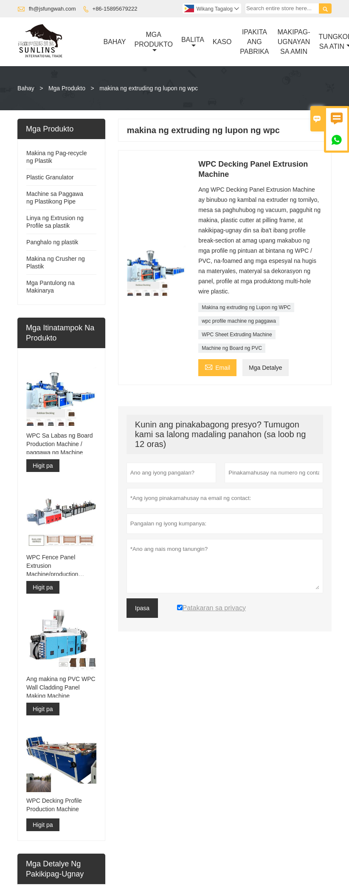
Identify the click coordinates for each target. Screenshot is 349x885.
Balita (192, 42)
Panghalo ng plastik (52, 242)
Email (217, 366)
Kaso (222, 41)
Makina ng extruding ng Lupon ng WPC (246, 307)
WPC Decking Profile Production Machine (54, 804)
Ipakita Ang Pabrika (254, 41)
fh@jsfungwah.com (52, 9)
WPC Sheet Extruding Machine (237, 335)
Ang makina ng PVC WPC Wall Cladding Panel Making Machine (61, 687)
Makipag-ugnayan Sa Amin (294, 41)
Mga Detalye (265, 367)
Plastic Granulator (49, 177)
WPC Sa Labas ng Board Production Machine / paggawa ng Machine (59, 444)
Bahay (114, 41)
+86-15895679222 (115, 9)
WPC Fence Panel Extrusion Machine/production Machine (52, 566)
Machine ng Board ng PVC (232, 348)
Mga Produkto (154, 42)
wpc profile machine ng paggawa (239, 321)
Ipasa (142, 608)
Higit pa (43, 465)
